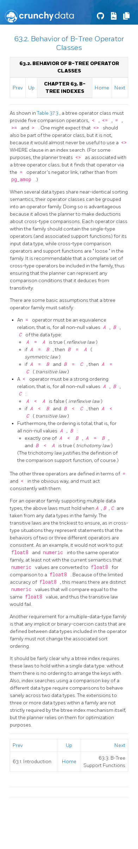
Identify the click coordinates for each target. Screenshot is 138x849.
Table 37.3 (48, 113)
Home (102, 88)
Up (31, 88)
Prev (18, 88)
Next (119, 88)
